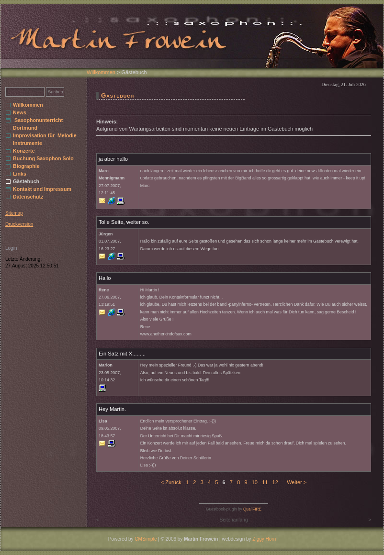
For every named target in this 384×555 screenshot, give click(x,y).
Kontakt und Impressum (42, 189)
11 (265, 482)
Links (19, 174)
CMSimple (146, 539)
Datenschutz (28, 197)
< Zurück (171, 482)
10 (255, 482)
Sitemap (14, 213)
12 (275, 482)
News (19, 112)
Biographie (26, 166)
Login (11, 248)
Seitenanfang (234, 519)
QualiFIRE (252, 509)
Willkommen (101, 72)
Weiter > (296, 482)
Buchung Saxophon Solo (43, 158)
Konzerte (24, 151)
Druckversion (19, 224)
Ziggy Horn (264, 539)
